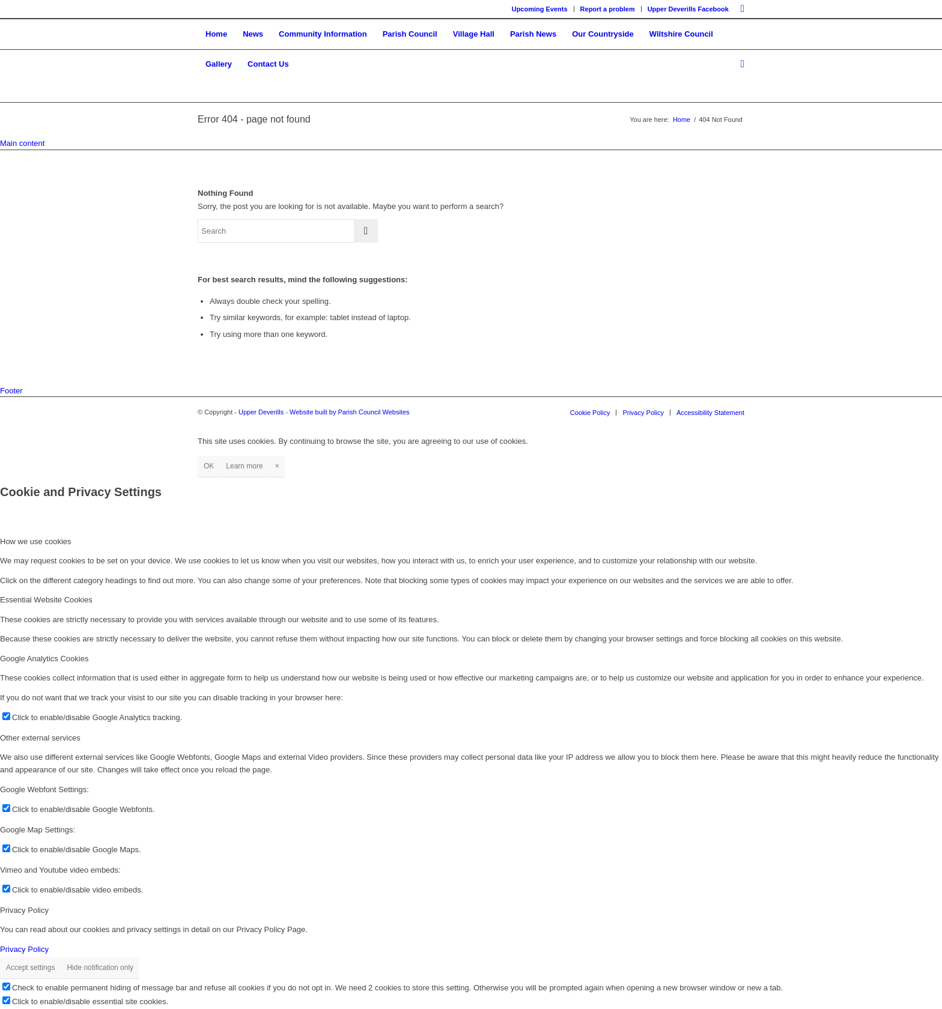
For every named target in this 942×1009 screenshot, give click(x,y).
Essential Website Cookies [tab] (46, 599)
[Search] (738, 64)
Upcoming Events (540, 9)
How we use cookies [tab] (35, 541)
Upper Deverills (261, 412)
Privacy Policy (24, 949)
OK (209, 466)
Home (681, 119)
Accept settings (30, 967)
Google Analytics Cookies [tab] (44, 658)
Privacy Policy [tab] (24, 910)
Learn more (244, 466)
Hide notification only (100, 967)
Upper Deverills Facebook (688, 9)
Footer (11, 390)
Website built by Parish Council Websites (350, 412)
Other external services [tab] (40, 737)
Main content (22, 143)
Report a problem (607, 9)
